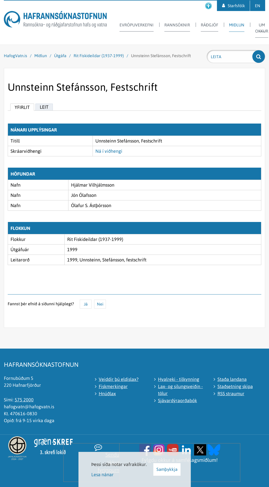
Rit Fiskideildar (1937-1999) (99, 55)
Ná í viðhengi (108, 151)
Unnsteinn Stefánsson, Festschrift (161, 55)
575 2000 (24, 399)
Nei (100, 304)
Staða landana (232, 379)
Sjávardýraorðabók (177, 400)
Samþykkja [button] (166, 469)
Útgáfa (60, 55)
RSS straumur (230, 393)
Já (86, 304)
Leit (44, 107)
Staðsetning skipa (235, 386)
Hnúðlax (107, 393)
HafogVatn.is (15, 55)
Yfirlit (22, 107)
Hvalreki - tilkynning (178, 379)
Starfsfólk (236, 5)
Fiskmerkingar (113, 386)
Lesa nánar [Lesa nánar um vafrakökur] (102, 474)
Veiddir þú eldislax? (118, 379)
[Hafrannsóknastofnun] (55, 20)
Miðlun (40, 55)
